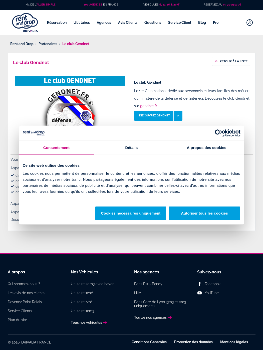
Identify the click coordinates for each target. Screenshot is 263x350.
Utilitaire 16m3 (82, 311)
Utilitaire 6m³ (81, 302)
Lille (137, 293)
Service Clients (20, 311)
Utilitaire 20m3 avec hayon (92, 284)
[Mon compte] (249, 23)
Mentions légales (234, 342)
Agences (104, 23)
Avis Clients (128, 23)
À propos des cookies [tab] (206, 147)
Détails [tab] (131, 147)
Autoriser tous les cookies (204, 213)
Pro (216, 23)
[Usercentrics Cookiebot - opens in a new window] (218, 133)
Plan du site (17, 320)
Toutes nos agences (150, 317)
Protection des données (193, 342)
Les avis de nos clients (26, 293)
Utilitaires (82, 23)
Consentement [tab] (56, 147)
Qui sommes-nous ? (24, 284)
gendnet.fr (148, 106)
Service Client (180, 23)
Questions (153, 23)
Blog (202, 23)
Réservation (57, 23)
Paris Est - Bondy (148, 284)
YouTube (212, 293)
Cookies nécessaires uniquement (131, 213)
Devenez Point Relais (25, 302)
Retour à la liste (231, 61)
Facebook (212, 284)
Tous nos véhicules (86, 322)
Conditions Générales (149, 342)
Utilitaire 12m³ (82, 293)
